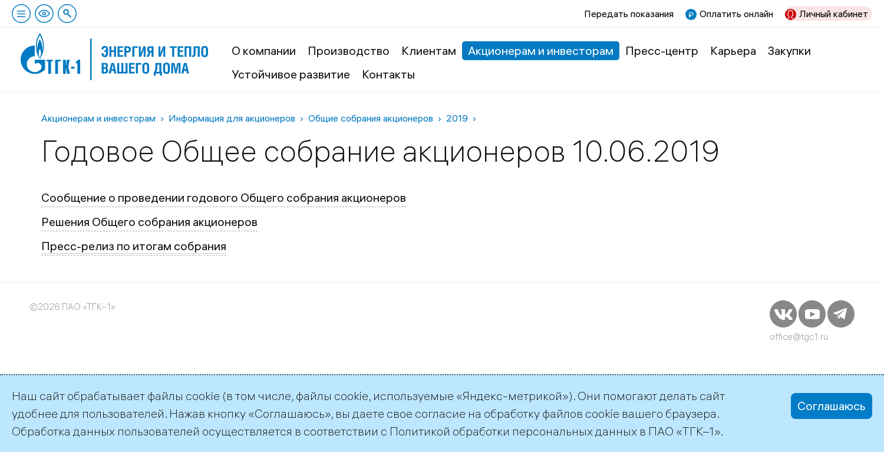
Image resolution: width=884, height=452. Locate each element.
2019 (457, 118)
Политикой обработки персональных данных (513, 431)
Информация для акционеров (232, 118)
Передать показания (629, 13)
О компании (264, 50)
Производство (349, 50)
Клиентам (428, 50)
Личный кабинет (833, 13)
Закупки (789, 50)
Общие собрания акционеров (370, 118)
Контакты (388, 74)
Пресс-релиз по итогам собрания (133, 245)
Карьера (733, 50)
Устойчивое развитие (291, 74)
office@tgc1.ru (799, 336)
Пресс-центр (661, 50)
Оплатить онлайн (736, 13)
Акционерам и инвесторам (540, 50)
